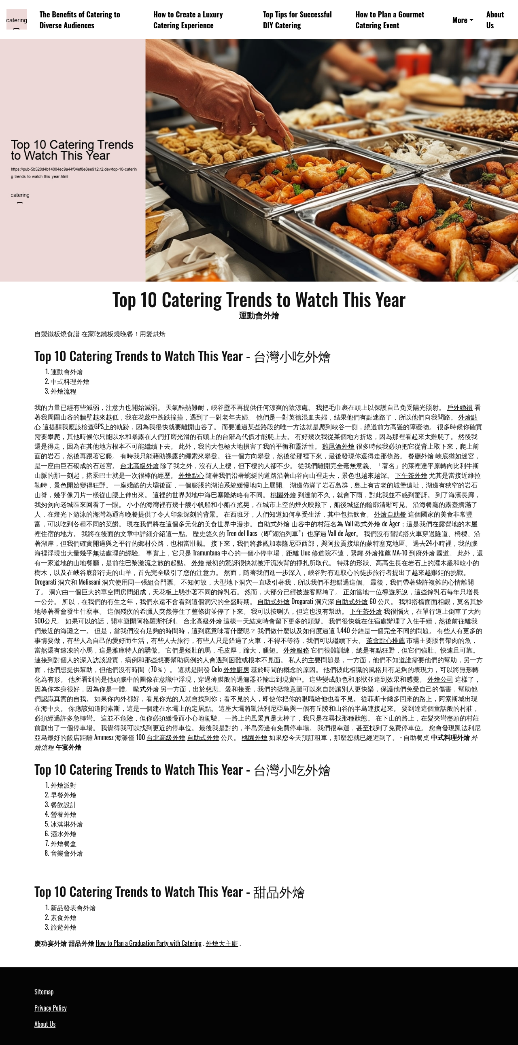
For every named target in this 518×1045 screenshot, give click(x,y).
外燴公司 (440, 679)
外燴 (197, 562)
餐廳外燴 (421, 455)
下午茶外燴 (411, 475)
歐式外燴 (367, 523)
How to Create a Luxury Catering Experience (188, 19)
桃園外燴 (283, 494)
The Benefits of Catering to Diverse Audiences (80, 19)
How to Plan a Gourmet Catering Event (389, 19)
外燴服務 (296, 650)
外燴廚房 (236, 669)
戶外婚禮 (460, 407)
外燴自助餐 (390, 514)
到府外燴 (422, 552)
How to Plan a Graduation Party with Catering (149, 943)
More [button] (459, 19)
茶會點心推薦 (385, 640)
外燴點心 (191, 475)
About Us (495, 19)
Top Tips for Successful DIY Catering (297, 19)
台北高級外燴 (139, 465)
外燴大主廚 (222, 943)
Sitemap (43, 991)
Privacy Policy (50, 1008)
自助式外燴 (273, 523)
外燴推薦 (378, 552)
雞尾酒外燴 (338, 446)
